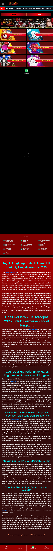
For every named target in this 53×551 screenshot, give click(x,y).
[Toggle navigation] (3, 3)
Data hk (13, 381)
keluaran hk (33, 329)
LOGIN (39, 14)
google (4, 510)
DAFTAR (13, 14)
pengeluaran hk (16, 419)
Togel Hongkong (11, 272)
